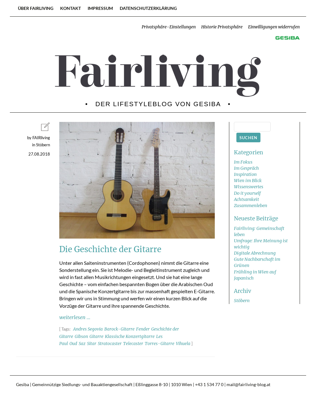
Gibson (81, 336)
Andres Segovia (88, 329)
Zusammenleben (250, 205)
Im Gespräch (246, 168)
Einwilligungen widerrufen (274, 27)
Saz (82, 343)
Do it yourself (247, 193)
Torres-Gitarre (159, 343)
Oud (73, 343)
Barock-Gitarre (119, 329)
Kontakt (70, 8)
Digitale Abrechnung (255, 253)
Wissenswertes (248, 187)
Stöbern (242, 300)
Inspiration (245, 174)
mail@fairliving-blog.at (248, 384)
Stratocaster (110, 343)
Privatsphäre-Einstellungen (169, 27)
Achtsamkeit (246, 199)
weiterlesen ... (74, 317)
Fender (143, 329)
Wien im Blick (248, 180)
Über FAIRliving (35, 8)
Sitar (91, 343)
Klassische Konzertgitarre (130, 336)
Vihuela (183, 343)
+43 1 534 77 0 (209, 384)
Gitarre (96, 336)
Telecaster (133, 343)
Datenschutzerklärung (148, 8)
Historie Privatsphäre (222, 27)
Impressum (100, 8)
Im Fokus (243, 162)
